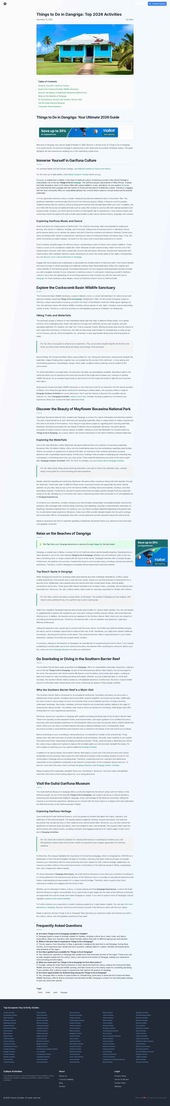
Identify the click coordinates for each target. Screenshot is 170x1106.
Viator (96, 544)
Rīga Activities (8, 1036)
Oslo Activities (140, 1025)
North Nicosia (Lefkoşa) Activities (47, 1049)
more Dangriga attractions (59, 649)
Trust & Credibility (66, 1079)
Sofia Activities (140, 1044)
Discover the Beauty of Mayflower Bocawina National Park (62, 93)
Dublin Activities (8, 1018)
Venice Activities (42, 1015)
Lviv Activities (41, 1051)
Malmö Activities (108, 1038)
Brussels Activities (142, 1020)
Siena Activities (74, 1062)
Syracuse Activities (142, 1062)
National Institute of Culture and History (94, 169)
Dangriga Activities (89, 747)
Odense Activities (75, 1049)
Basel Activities (108, 1062)
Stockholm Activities (9, 1028)
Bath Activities (7, 1033)
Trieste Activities (8, 1062)
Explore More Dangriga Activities (110, 461)
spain (55, 992)
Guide (48, 992)
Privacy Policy (120, 1076)
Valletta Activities (42, 1046)
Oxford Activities (42, 1031)
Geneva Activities (9, 1041)
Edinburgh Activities (9, 1023)
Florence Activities (142, 1018)
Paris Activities (41, 1012)
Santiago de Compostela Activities (114, 1059)
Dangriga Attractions (84, 765)
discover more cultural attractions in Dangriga (62, 257)
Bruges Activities (42, 1036)
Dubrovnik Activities (142, 1038)
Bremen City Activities (143, 1046)
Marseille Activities (76, 1051)
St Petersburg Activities (143, 1015)
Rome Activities (75, 1012)
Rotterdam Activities (142, 1028)
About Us (63, 1076)
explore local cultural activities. (58, 898)
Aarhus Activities (108, 1041)
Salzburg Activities (109, 1049)
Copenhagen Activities (77, 1020)
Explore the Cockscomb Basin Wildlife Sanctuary (58, 89)
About (84, 4)
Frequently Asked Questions (49, 106)
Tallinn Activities (141, 1033)
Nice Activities (8, 1031)
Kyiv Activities (107, 1033)
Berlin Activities (108, 1012)
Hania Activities (74, 1059)
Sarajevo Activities (9, 1044)
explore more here (78, 396)
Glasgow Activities (42, 1028)
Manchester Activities (76, 1044)
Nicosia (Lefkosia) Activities (112, 1036)
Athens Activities (108, 1018)
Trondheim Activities (43, 1057)
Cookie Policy (120, 1083)
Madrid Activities (42, 1018)
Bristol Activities (141, 1031)
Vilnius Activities (42, 1038)
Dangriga (40, 180)
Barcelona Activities (76, 1015)
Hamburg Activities (43, 1025)
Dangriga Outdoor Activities (108, 765)
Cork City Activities (109, 1057)
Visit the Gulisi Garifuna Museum (51, 103)
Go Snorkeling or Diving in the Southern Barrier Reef (60, 99)
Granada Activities (75, 1046)
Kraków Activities (75, 1023)
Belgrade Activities (76, 1033)
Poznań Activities (42, 1062)
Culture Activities (16, 3)
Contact (62, 1086)
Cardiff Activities (8, 1038)
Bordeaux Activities (109, 1028)
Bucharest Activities (43, 1041)
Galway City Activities (110, 1054)
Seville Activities (75, 1036)
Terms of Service (121, 1079)
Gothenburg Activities (10, 1046)
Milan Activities (107, 1020)
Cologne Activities (9, 1049)
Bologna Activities (141, 1054)
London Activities (9, 1012)
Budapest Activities (142, 1012)
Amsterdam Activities (10, 1015)
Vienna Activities (75, 1028)
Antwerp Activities (9, 1057)
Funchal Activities (9, 1054)
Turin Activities (8, 1059)
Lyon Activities (107, 1051)
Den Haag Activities (142, 1049)
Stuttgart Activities (9, 1051)
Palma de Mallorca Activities (145, 1051)
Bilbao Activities (75, 1031)
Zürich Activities (75, 1054)
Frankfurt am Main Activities (144, 1041)
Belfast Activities (108, 1025)
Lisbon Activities (108, 1015)
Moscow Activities (42, 1020)
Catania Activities (42, 1059)
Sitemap (117, 1086)
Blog (78, 4)
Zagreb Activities (75, 1041)
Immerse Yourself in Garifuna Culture (53, 86)
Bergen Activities (42, 1044)
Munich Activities (141, 1023)
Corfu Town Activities (76, 1057)
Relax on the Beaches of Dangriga (52, 96)
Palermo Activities (141, 1036)
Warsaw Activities (42, 1023)
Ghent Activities (141, 1059)
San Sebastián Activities (110, 1031)
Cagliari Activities (141, 1057)
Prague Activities (75, 1018)
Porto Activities (108, 1023)
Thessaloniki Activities (44, 1054)
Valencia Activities (42, 1033)
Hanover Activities (108, 1044)
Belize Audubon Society (78, 174)
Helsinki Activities (75, 1025)
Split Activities (74, 1038)
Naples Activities (8, 1025)
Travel (40, 992)
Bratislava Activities (109, 1046)
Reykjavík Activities (9, 1020)
